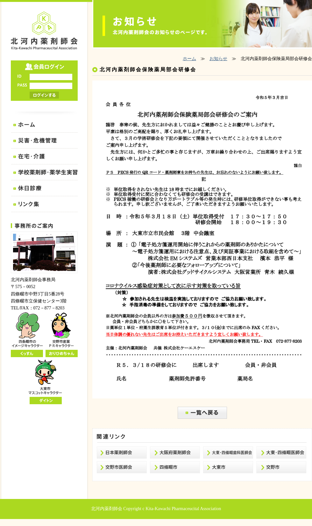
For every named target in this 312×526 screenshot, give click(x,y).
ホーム (189, 58)
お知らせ (218, 58)
